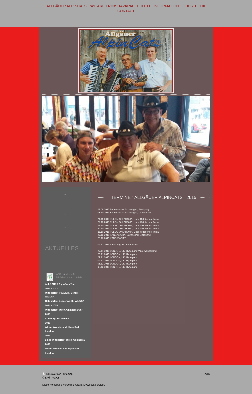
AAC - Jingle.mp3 (65, 274)
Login (206, 374)
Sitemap (68, 374)
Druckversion (52, 374)
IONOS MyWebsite (85, 384)
